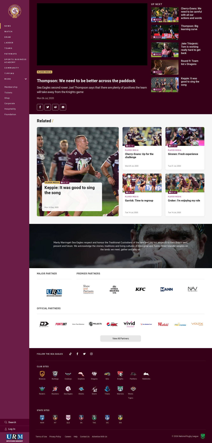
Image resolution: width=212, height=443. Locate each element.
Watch (8, 31)
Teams (8, 48)
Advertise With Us (99, 436)
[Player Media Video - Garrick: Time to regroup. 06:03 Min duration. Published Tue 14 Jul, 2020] (142, 195)
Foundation (10, 114)
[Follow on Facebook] (77, 354)
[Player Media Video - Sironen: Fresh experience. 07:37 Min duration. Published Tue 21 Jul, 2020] (185, 148)
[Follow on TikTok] (70, 354)
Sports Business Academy (15, 60)
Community (11, 68)
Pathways (10, 54)
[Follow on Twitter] (84, 354)
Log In (9, 428)
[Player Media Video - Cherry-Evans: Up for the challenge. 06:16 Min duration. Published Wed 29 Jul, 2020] (142, 148)
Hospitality (10, 108)
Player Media (44, 72)
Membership (10, 87)
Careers (68, 436)
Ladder (9, 42)
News (7, 26)
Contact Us (84, 436)
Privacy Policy (55, 436)
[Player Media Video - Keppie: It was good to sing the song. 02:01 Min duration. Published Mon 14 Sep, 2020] (78, 171)
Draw (7, 37)
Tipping (9, 73)
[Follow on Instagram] (91, 354)
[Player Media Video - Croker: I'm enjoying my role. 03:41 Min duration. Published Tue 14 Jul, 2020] (185, 195)
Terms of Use (41, 436)
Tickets (8, 92)
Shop (7, 97)
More (15, 79)
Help (76, 436)
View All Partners (121, 338)
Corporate (9, 103)
